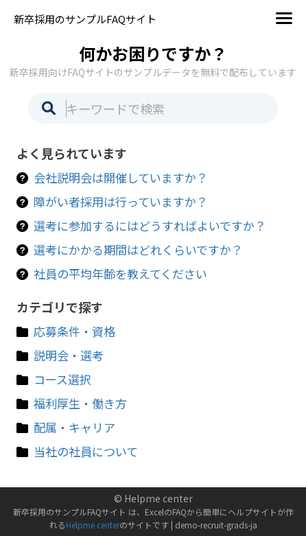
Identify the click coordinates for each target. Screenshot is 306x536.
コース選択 (62, 379)
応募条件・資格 (74, 331)
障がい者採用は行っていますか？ (121, 201)
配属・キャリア (74, 427)
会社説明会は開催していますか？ (121, 177)
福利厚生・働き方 (80, 403)
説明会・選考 (69, 355)
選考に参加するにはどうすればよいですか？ (150, 225)
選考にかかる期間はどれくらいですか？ (138, 249)
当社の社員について (86, 451)
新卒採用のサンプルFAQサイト (85, 19)
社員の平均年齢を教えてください (120, 273)
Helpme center (92, 525)
